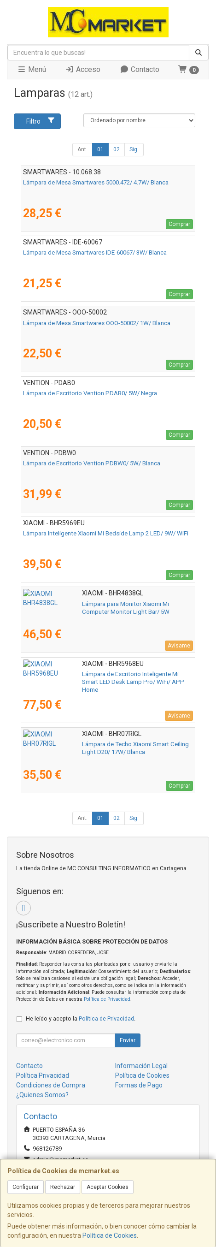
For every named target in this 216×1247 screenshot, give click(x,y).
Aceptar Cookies (107, 1187)
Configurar (25, 1187)
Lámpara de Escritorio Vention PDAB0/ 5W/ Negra (90, 393)
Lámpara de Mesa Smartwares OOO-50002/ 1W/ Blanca (96, 323)
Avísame (179, 645)
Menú (31, 69)
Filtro (40, 121)
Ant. (82, 149)
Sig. (134, 149)
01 (100, 149)
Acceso (82, 69)
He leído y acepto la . (80, 1018)
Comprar (179, 224)
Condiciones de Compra (50, 1085)
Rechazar (62, 1187)
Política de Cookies (109, 1235)
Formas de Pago (139, 1085)
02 (116, 149)
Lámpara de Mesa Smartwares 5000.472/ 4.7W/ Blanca (96, 182)
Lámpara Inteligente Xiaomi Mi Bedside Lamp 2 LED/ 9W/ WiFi (105, 533)
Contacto (139, 69)
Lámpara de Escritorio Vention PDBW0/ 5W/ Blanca (91, 463)
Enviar (127, 1040)
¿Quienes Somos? (42, 1095)
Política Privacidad (42, 1075)
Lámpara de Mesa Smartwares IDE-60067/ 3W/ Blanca (95, 252)
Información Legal (141, 1065)
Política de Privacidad (107, 999)
